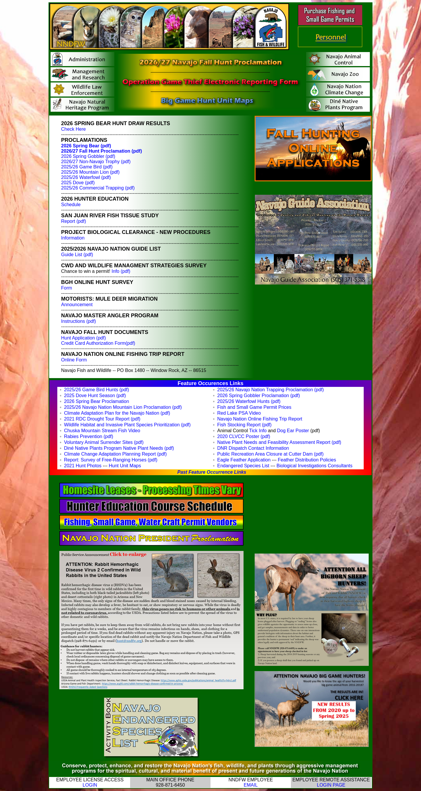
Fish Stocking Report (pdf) (244, 424)
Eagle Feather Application (243, 459)
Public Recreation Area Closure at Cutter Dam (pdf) (270, 453)
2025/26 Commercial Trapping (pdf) (98, 187)
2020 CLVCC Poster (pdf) (243, 436)
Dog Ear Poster (293, 430)
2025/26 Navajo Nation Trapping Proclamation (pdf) (270, 389)
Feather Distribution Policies (307, 459)
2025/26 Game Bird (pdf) (87, 166)
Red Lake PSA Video (239, 413)
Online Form (74, 359)
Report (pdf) (73, 221)
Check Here (73, 129)
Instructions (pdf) (78, 321)
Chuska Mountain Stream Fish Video (102, 430)
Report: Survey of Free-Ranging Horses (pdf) (110, 459)
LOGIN (90, 785)
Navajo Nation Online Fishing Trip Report (259, 418)
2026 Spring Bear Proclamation (96, 401)
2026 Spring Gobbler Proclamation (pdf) (258, 395)
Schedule (71, 204)
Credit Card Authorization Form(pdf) (98, 343)
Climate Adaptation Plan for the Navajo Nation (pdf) (117, 413)
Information (72, 237)
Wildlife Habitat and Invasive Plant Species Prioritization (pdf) (127, 424)
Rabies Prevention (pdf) (88, 436)
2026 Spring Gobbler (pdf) (88, 156)
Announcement (77, 304)
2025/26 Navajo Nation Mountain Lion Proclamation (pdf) (123, 407)
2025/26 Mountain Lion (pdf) (90, 172)
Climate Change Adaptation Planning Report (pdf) (115, 453)
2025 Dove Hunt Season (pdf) (95, 395)
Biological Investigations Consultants (315, 465)
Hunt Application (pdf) (83, 337)
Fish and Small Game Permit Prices (254, 407)
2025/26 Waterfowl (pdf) (86, 177)
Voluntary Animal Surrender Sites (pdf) (104, 442)
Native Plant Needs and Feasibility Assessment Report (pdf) (279, 442)
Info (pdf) (121, 271)
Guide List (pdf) (77, 254)
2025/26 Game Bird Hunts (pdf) (96, 389)
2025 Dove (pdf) (78, 182)
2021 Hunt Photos (82, 465)
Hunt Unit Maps (125, 465)
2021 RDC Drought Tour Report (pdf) (102, 418)
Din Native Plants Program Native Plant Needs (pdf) (119, 448)
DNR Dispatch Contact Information (253, 448)
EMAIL (251, 785)
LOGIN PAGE (331, 785)
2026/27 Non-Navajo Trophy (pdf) (95, 161)
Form (66, 287)
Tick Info (258, 430)
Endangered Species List (243, 465)
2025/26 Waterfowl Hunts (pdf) (248, 401)
